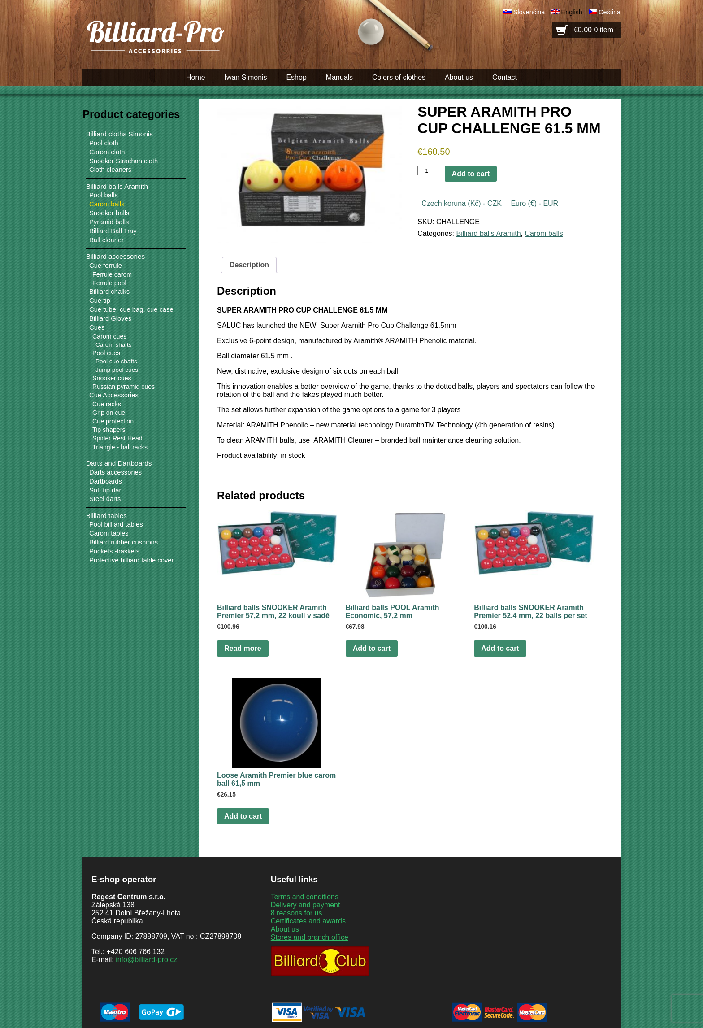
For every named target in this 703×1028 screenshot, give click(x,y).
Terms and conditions (304, 897)
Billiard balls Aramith (488, 233)
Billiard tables (106, 515)
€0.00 (593, 30)
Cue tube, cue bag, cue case (131, 309)
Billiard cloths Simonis (119, 134)
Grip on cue (108, 412)
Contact (504, 77)
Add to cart (471, 174)
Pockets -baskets (114, 551)
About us (459, 77)
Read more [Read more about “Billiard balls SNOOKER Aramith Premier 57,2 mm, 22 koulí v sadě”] (242, 648)
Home (195, 77)
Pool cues (106, 353)
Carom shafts (113, 344)
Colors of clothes (398, 77)
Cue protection (113, 421)
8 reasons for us (296, 913)
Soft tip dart (106, 490)
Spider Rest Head (117, 438)
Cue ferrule (105, 265)
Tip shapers (108, 429)
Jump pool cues (116, 369)
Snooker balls (109, 213)
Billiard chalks (109, 291)
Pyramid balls (109, 222)
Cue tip (99, 300)
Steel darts (105, 498)
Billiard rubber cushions (123, 542)
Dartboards (105, 481)
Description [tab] (249, 265)
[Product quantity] (430, 170)
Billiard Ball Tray (113, 231)
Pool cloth (103, 143)
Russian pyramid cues (123, 386)
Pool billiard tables (116, 524)
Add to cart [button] (372, 648)
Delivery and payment (305, 905)
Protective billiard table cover (131, 560)
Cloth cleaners (110, 169)
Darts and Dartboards (119, 463)
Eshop (296, 77)
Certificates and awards (308, 921)
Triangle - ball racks (120, 447)
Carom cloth (107, 152)
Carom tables (109, 533)
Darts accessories (115, 472)
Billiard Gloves (110, 318)
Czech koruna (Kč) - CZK (461, 203)
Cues (96, 327)
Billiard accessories (115, 256)
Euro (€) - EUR (534, 203)
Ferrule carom (112, 274)
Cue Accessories (114, 395)
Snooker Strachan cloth (123, 161)
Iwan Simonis (245, 77)
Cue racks (106, 404)
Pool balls (103, 195)
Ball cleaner (106, 240)
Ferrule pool (109, 283)
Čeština (610, 12)
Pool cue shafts (116, 361)
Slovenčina (529, 12)
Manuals (339, 77)
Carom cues (109, 336)
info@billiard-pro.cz (146, 959)
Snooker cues (111, 378)
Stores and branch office (309, 937)
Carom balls (544, 233)
